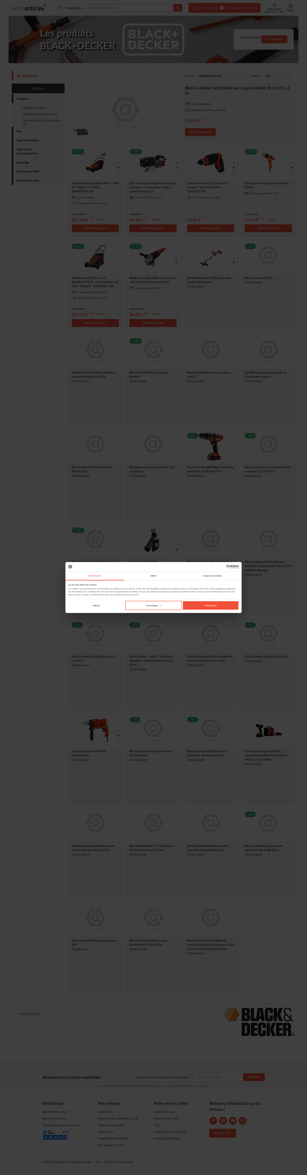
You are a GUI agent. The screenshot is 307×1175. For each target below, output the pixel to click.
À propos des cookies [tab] (212, 576)
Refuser (96, 605)
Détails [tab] (153, 576)
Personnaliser (153, 605)
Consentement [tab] (94, 576)
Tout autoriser (211, 605)
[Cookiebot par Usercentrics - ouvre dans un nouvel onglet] (222, 567)
